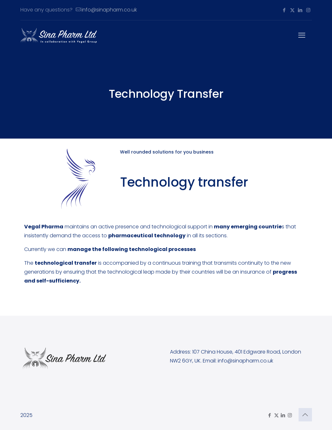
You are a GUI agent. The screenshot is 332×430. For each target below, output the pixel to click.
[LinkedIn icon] (300, 10)
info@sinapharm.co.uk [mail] (109, 9)
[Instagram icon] (308, 10)
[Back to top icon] (305, 414)
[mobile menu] (301, 35)
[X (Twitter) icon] (292, 10)
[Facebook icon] (284, 10)
